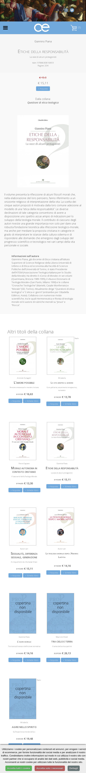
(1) (75, 27)
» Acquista (43, 88)
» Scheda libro (31, 401)
